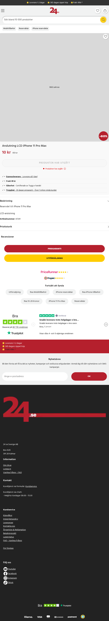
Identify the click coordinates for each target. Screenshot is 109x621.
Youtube (12, 569)
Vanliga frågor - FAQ (12, 472)
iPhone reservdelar (40, 28)
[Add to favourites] (105, 36)
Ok (89, 376)
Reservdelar (24, 28)
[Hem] (54, 10)
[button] (83, 616)
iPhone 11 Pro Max (57, 301)
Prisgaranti (54, 248)
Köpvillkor (7, 515)
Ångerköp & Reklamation (14, 530)
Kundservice (31, 486)
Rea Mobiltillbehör (38, 292)
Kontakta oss (9, 526)
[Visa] (108, 227)
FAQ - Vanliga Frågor (12, 540)
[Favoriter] (98, 11)
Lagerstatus (8, 537)
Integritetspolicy (10, 519)
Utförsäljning (54, 258)
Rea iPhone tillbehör (91, 292)
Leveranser (8, 522)
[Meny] (2, 10)
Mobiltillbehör (9, 28)
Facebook (12, 573)
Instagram (12, 578)
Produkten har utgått (54, 163)
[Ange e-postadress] (35, 376)
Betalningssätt (9, 533)
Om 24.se (7, 465)
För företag (8, 548)
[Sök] (54, 19)
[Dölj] (108, 201)
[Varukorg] (105, 11)
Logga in (7, 469)
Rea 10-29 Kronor (31, 301)
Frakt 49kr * (78, 2)
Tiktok (10, 582)
